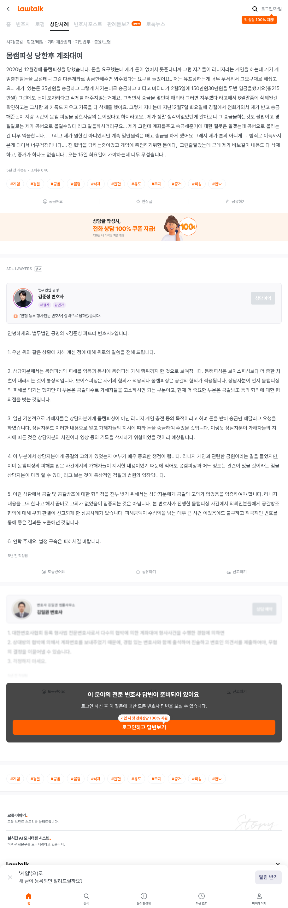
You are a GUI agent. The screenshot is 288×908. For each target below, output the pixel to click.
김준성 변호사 (51, 297)
